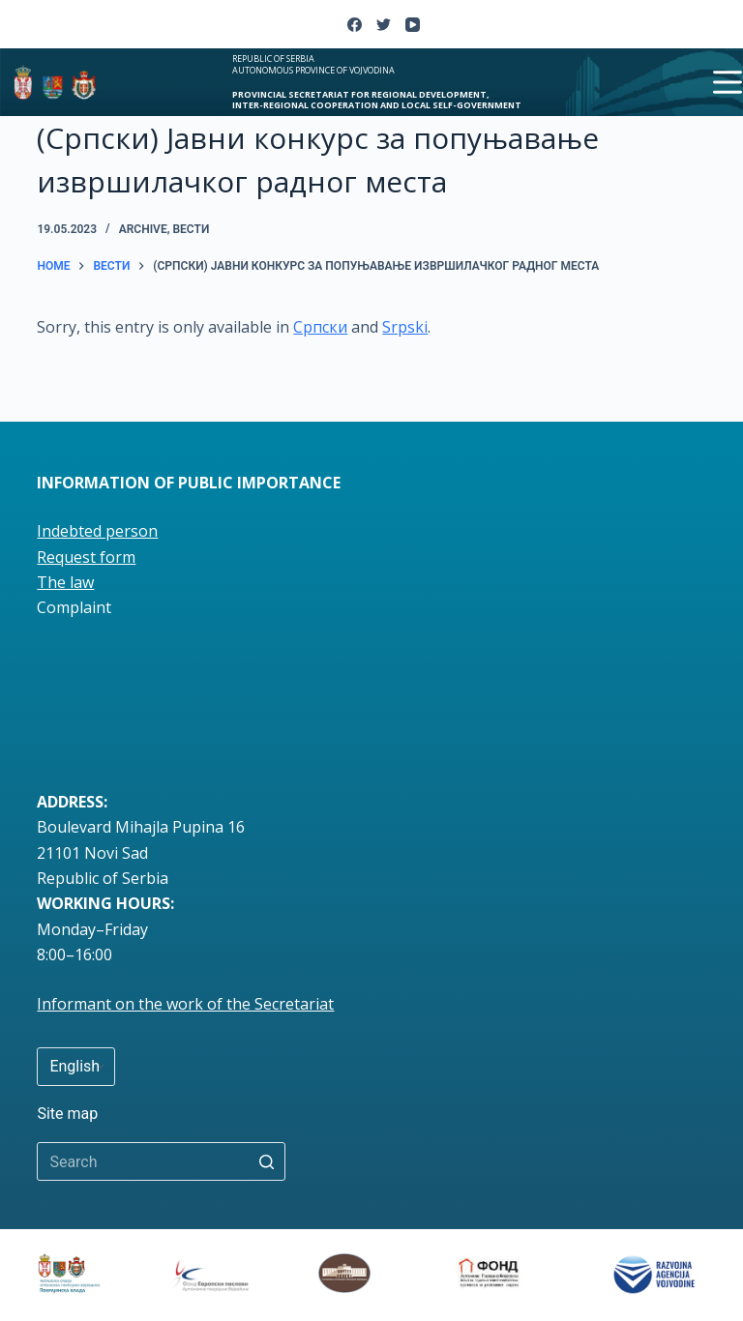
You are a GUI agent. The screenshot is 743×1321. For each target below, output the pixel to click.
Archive (143, 229)
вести (190, 229)
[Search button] (266, 1161)
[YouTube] (412, 24)
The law (65, 582)
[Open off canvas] (727, 82)
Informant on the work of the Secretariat (185, 1003)
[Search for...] (161, 1161)
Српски (320, 327)
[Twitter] (383, 24)
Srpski (405, 327)
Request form (86, 557)
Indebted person (97, 531)
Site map (67, 1113)
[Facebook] (354, 24)
